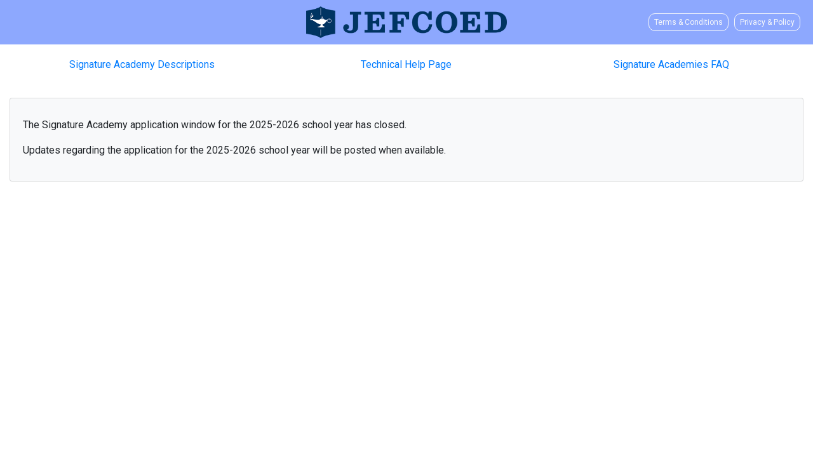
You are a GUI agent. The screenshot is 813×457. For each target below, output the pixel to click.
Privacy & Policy (767, 22)
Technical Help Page (406, 64)
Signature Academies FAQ (671, 64)
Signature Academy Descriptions (142, 64)
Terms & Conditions (688, 22)
